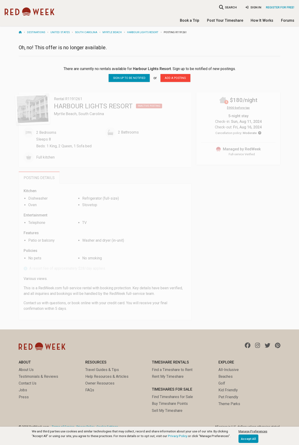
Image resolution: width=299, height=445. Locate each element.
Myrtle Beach (112, 32)
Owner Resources (99, 383)
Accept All (248, 439)
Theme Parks (229, 404)
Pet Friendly (228, 397)
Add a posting (175, 78)
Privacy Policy (177, 436)
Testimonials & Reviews (38, 376)
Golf (221, 383)
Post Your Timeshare (225, 20)
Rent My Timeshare (168, 376)
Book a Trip (189, 20)
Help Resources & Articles (106, 376)
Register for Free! (280, 7)
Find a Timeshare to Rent (172, 369)
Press (24, 397)
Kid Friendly (228, 390)
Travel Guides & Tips (102, 369)
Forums (287, 20)
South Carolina (86, 32)
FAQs (89, 390)
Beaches (225, 376)
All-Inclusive (228, 369)
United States (60, 32)
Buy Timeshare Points (170, 403)
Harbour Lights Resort (142, 32)
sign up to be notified (129, 78)
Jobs (23, 390)
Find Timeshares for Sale (172, 397)
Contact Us (27, 383)
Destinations (36, 32)
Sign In (253, 7)
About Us (26, 369)
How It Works (262, 20)
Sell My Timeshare (167, 410)
